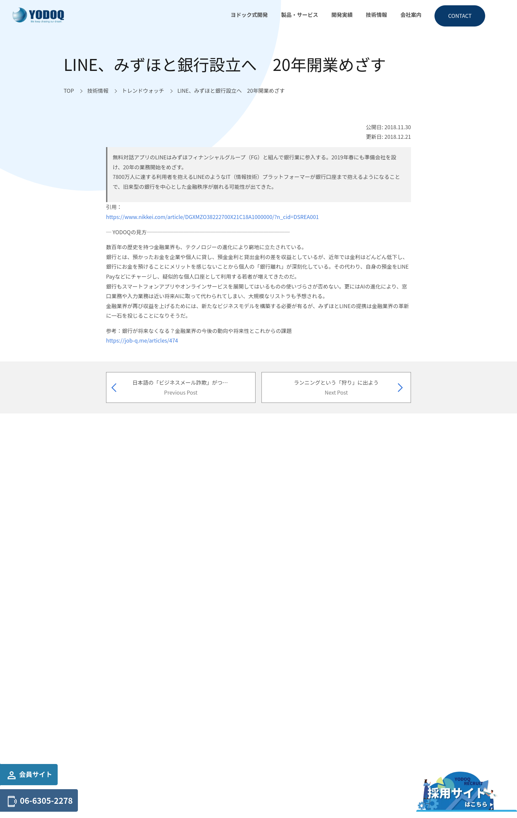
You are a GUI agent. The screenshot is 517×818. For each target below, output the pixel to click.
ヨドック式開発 (249, 15)
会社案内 (411, 15)
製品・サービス (299, 15)
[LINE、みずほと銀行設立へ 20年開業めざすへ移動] (231, 91)
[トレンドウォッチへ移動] (143, 91)
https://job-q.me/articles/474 (142, 340)
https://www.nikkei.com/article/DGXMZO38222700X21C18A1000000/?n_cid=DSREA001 (212, 217)
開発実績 (342, 15)
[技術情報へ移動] (97, 91)
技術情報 (376, 15)
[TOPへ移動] (69, 91)
